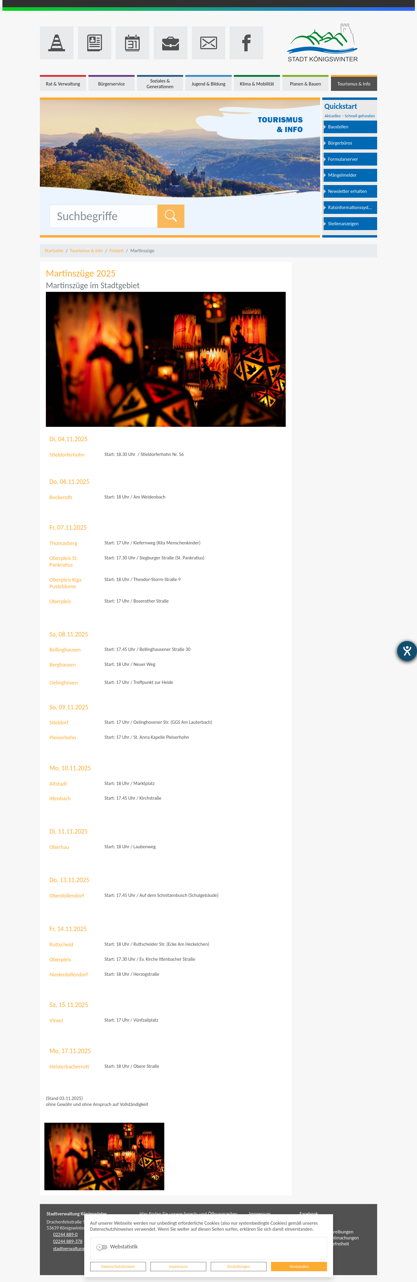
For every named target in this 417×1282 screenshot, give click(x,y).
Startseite (54, 250)
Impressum (178, 1266)
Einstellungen (238, 1266)
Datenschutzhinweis (118, 1266)
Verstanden (298, 1266)
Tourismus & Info (86, 250)
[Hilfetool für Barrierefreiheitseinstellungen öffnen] (407, 651)
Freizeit (116, 250)
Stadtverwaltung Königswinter (77, 1214)
